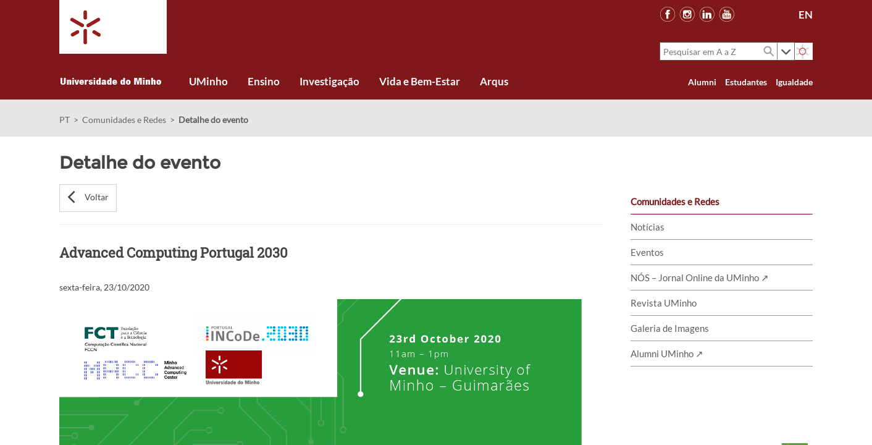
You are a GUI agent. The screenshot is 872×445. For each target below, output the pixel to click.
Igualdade (794, 82)
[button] (88, 198)
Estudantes (746, 82)
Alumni (702, 82)
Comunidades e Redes (124, 119)
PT (64, 119)
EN (806, 14)
